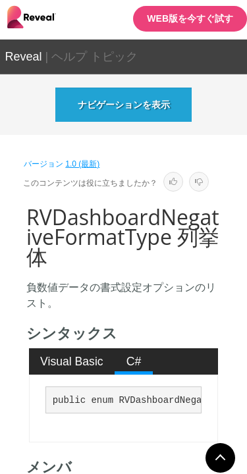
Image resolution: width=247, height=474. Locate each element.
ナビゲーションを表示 (124, 104)
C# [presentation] (134, 361)
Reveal (23, 56)
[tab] (72, 361)
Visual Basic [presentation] (71, 361)
